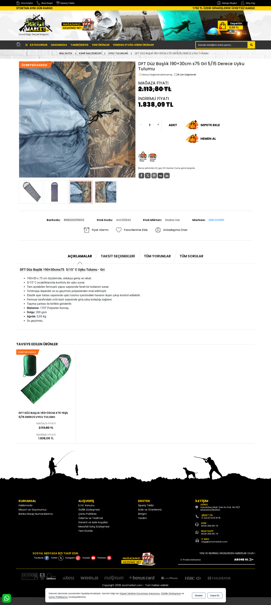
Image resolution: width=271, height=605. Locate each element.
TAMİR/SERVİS (79, 45)
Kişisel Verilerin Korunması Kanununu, (140, 593)
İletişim (142, 514)
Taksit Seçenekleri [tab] (118, 256)
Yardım (142, 518)
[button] (128, 121)
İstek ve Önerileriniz (150, 509)
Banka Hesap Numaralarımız (36, 514)
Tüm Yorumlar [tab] (157, 256)
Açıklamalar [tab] (80, 256)
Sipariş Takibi (146, 505)
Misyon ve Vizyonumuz (32, 509)
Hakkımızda (59, 45)
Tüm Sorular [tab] (191, 256)
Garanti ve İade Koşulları (93, 522)
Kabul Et (214, 595)
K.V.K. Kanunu (86, 505)
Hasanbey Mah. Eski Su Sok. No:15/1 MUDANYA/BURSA (220, 509)
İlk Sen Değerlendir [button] (185, 74)
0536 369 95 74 (209, 525)
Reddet (198, 595)
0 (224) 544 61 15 (211, 518)
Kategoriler (36, 45)
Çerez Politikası (87, 514)
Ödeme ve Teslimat (90, 518)
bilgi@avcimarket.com (215, 541)
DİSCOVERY (216, 220)
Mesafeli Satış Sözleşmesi (93, 526)
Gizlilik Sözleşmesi (89, 509)
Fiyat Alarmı (95, 230)
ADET (173, 125)
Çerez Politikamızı (58, 597)
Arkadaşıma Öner (171, 230)
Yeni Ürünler (85, 531)
